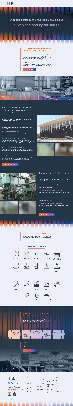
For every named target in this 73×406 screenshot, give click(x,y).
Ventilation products (45, 3)
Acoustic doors (36, 258)
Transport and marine (49, 389)
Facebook (57, 391)
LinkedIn (57, 390)
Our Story (59, 3)
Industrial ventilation (26, 299)
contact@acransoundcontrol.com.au (12, 386)
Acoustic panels (16, 258)
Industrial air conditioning (40, 379)
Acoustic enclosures (26, 258)
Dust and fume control (47, 299)
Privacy (57, 383)
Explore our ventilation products (44, 213)
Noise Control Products (37, 3)
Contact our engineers (27, 68)
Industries (51, 3)
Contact (57, 386)
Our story (57, 380)
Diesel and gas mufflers (30, 387)
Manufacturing (48, 379)
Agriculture (48, 392)
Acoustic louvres (47, 258)
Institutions (48, 386)
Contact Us (64, 3)
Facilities (55, 3)
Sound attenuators (29, 390)
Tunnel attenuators (29, 388)
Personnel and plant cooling (40, 383)
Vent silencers (29, 391)
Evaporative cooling (39, 380)
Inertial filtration (36, 299)
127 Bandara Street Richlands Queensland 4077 (14, 387)
